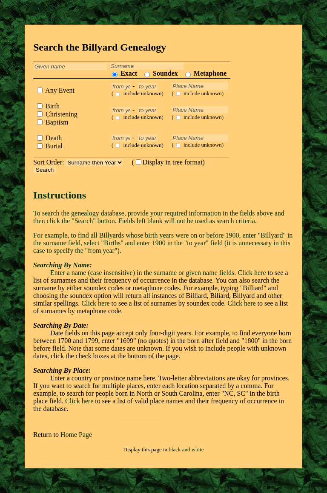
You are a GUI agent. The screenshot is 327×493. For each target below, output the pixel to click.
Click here (252, 272)
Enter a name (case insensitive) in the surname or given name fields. (135, 268)
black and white (186, 449)
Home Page (76, 434)
